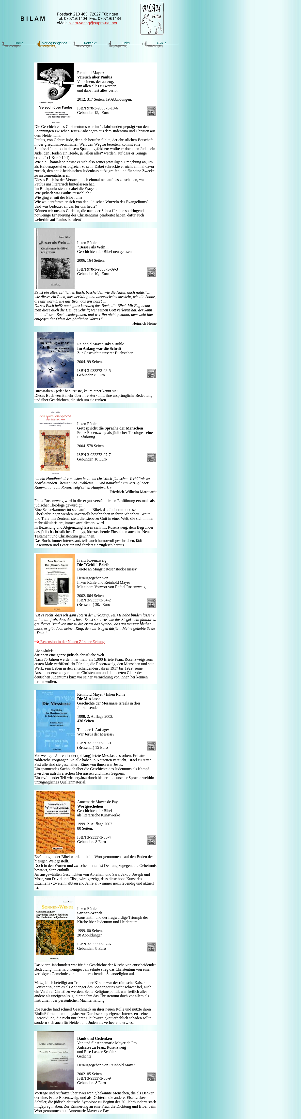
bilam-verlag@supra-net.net (92, 23)
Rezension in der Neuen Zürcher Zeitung (69, 642)
